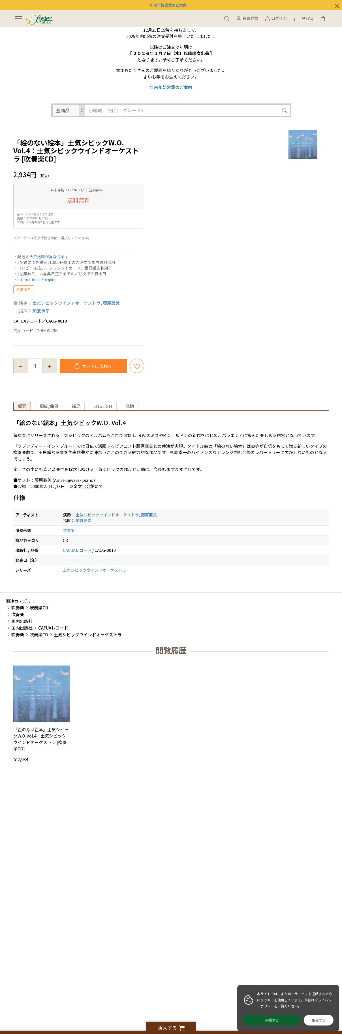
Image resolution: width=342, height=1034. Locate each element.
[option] (302, 144)
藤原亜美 (111, 303)
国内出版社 (22, 628)
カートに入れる (96, 366)
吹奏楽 (69, 530)
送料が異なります (53, 256)
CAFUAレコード (77, 550)
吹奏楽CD (39, 634)
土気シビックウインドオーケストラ (67, 303)
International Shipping (37, 279)
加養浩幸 (41, 310)
